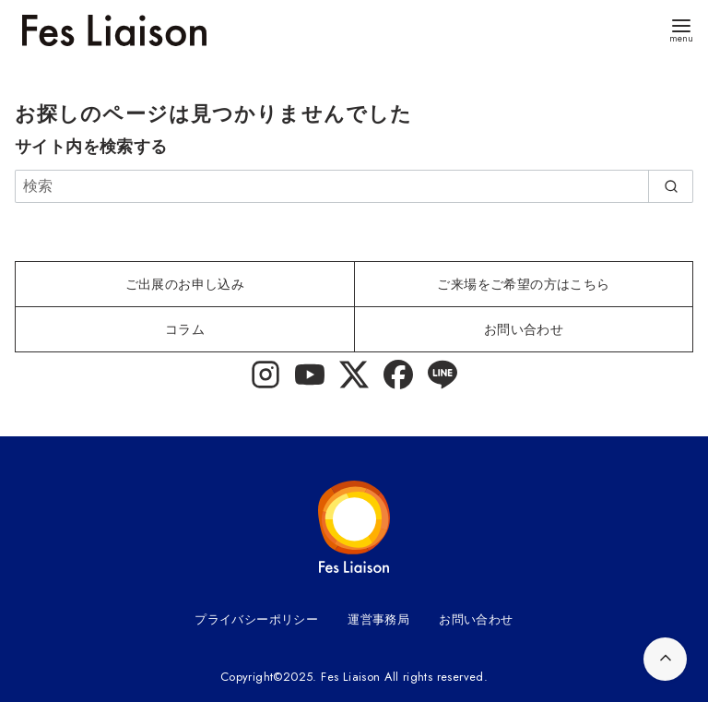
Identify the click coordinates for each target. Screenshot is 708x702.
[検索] (354, 186)
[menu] (681, 29)
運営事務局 (378, 619)
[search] (670, 186)
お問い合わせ (476, 619)
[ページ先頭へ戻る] (665, 659)
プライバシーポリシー (256, 619)
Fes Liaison (350, 676)
